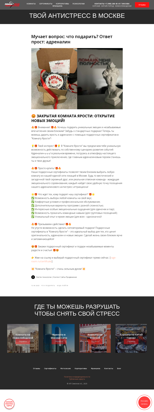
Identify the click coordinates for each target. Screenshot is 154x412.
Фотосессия (65, 391)
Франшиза (57, 6)
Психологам (79, 4)
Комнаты (31, 4)
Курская (96, 6)
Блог (119, 391)
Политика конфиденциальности (77, 399)
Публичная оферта (77, 401)
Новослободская (123, 6)
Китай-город (107, 6)
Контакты (108, 391)
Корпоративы (62, 4)
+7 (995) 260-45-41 (112, 4)
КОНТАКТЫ (99, 4)
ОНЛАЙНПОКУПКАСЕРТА (9, 404)
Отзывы (36, 391)
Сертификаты (45, 4)
